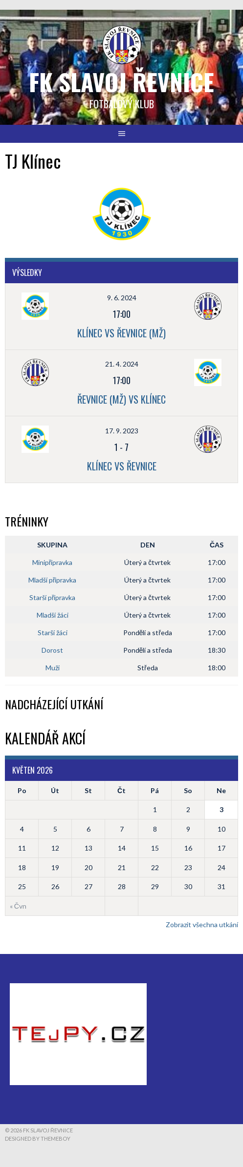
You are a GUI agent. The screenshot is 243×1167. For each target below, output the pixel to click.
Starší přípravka (52, 597)
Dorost (52, 650)
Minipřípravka (52, 562)
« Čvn (18, 906)
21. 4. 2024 (121, 364)
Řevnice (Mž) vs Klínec (121, 399)
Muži (52, 667)
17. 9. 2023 (121, 431)
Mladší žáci (52, 615)
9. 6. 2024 (121, 297)
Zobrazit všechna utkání (202, 924)
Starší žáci (52, 632)
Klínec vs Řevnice (121, 466)
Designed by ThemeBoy (37, 1138)
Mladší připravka (52, 580)
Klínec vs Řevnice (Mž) (121, 333)
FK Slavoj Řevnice (121, 81)
